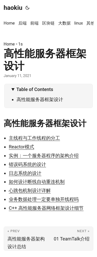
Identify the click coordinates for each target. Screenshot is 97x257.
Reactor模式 (21, 146)
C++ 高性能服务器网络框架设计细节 (46, 208)
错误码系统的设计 (27, 164)
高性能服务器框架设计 (40, 99)
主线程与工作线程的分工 (34, 138)
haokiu (13, 7)
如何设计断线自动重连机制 (37, 181)
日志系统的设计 (25, 173)
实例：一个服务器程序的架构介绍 (44, 155)
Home (9, 44)
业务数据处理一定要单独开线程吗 (44, 199)
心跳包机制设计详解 (30, 190)
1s (20, 44)
